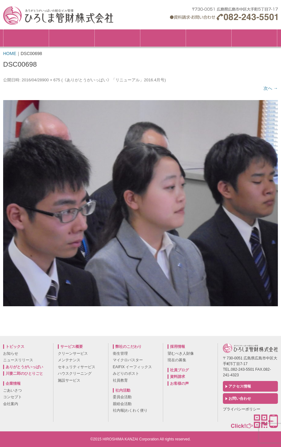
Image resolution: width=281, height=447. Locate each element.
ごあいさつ (12, 390)
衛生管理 (120, 353)
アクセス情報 (239, 386)
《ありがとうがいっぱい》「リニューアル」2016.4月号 (113, 80)
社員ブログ (179, 370)
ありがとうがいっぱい (24, 367)
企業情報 (72, 38)
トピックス (26, 38)
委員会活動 (122, 397)
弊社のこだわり (117, 38)
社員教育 (120, 380)
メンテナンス (69, 360)
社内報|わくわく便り (130, 410)
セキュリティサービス (76, 367)
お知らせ (10, 353)
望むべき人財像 (181, 353)
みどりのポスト (126, 373)
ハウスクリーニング (75, 373)
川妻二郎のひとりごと (24, 373)
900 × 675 (51, 80)
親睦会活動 (122, 404)
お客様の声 (179, 383)
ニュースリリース (18, 360)
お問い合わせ (239, 398)
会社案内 (10, 404)
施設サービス (69, 380)
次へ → (270, 88)
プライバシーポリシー (241, 409)
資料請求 (177, 376)
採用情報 (177, 346)
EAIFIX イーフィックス (132, 367)
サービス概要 (163, 38)
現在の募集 (177, 360)
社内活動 (209, 38)
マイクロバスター (128, 360)
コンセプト (12, 397)
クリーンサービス (73, 353)
